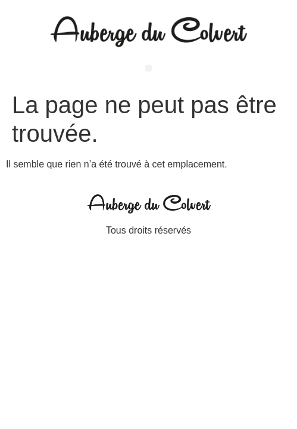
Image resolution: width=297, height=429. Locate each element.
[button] (148, 68)
